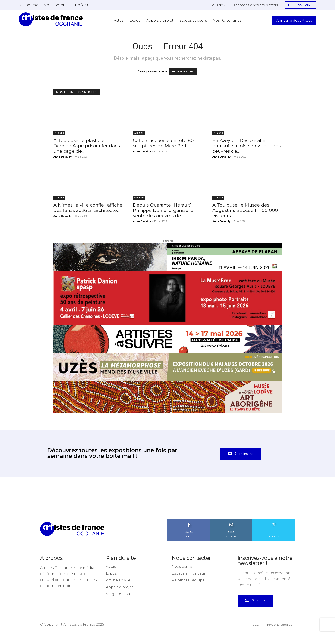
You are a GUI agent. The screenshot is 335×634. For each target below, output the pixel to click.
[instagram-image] (21, 498)
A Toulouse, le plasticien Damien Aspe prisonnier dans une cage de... (86, 146)
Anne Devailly (62, 156)
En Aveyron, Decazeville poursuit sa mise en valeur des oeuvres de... (246, 146)
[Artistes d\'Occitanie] (51, 19)
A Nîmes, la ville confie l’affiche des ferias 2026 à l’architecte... (87, 207)
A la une (59, 133)
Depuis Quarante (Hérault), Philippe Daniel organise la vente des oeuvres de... (163, 210)
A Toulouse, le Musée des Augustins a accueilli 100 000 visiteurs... (245, 210)
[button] (28, 5)
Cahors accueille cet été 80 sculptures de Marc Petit (163, 143)
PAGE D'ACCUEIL (183, 71)
